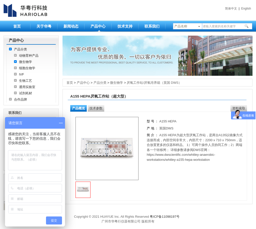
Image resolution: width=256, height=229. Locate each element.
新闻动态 (71, 26)
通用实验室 (27, 87)
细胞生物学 (27, 68)
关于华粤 (44, 26)
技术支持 (125, 26)
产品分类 (20, 49)
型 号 (150, 121)
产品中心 (98, 26)
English (246, 8)
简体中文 (231, 8)
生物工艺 (25, 81)
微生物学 (25, 62)
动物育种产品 (28, 55)
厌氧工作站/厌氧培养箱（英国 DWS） (154, 83)
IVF (21, 74)
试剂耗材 (25, 93)
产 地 (151, 128)
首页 (17, 26)
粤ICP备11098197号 (165, 216)
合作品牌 (20, 99)
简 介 (150, 135)
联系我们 (152, 26)
